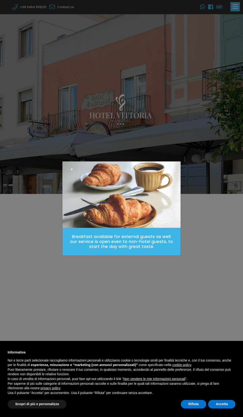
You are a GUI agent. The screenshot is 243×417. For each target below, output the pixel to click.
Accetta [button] (222, 404)
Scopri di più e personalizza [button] (37, 404)
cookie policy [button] (181, 365)
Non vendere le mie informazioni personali (154, 379)
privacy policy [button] (50, 388)
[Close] (72, 169)
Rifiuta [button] (193, 404)
